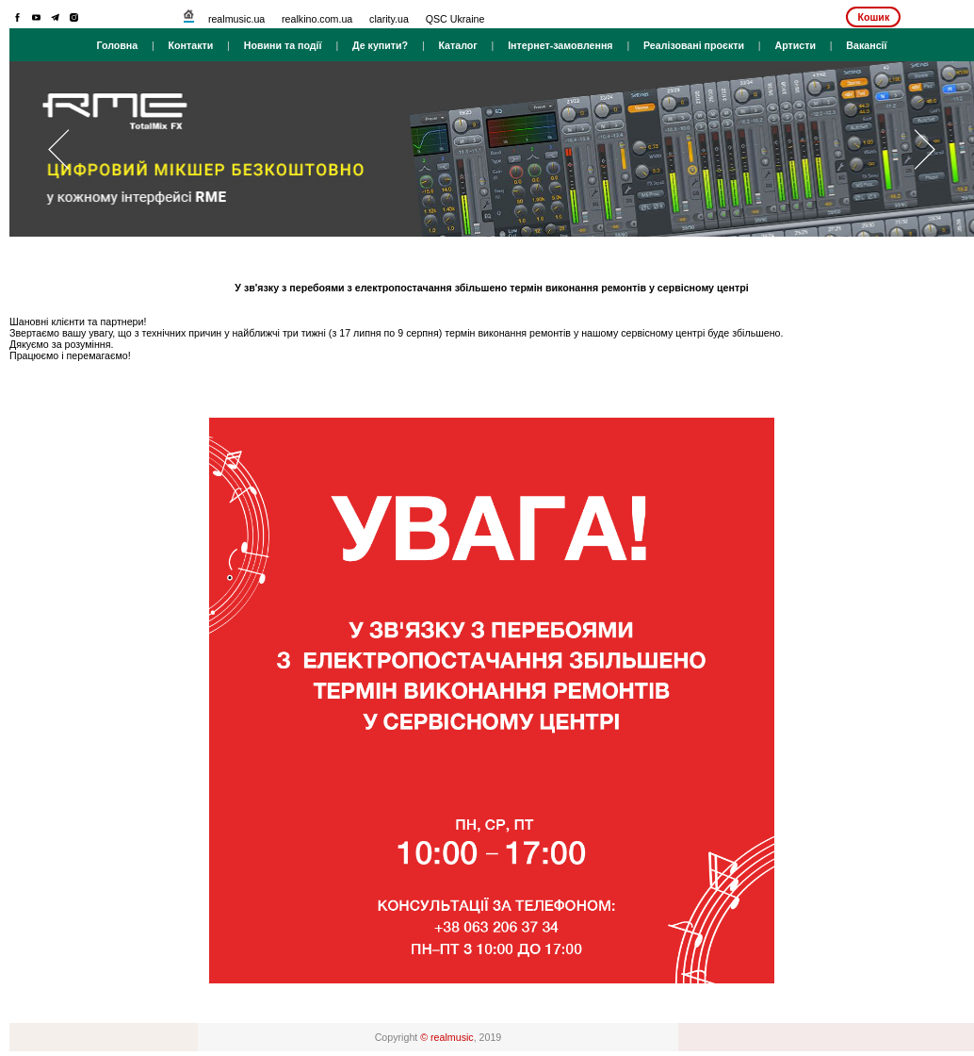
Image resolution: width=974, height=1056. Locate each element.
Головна (117, 45)
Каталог (457, 45)
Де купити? (380, 45)
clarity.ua (389, 19)
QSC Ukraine (455, 19)
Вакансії (866, 45)
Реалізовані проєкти (693, 45)
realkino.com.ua (317, 19)
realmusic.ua (236, 19)
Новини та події (283, 45)
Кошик (873, 17)
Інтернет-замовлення (560, 45)
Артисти (795, 45)
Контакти (191, 45)
